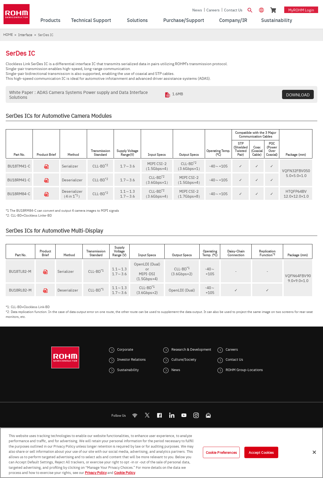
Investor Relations (131, 359)
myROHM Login (301, 9)
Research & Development (191, 349)
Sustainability (128, 369)
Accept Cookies (261, 452)
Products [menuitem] (50, 20)
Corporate (125, 349)
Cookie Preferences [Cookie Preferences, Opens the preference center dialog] (221, 452)
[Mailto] (208, 415)
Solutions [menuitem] (137, 20)
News (197, 10)
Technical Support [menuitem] (91, 20)
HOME (8, 34)
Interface (25, 34)
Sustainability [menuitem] (276, 20)
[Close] (314, 452)
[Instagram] (196, 415)
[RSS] (134, 415)
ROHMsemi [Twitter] (147, 415)
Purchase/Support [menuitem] (183, 20)
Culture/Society (183, 359)
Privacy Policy (96, 472)
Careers (213, 10)
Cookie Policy (124, 472)
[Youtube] (183, 415)
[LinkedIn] (171, 415)
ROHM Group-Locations (244, 369)
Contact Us (233, 10)
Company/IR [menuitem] (233, 20)
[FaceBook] (159, 415)
